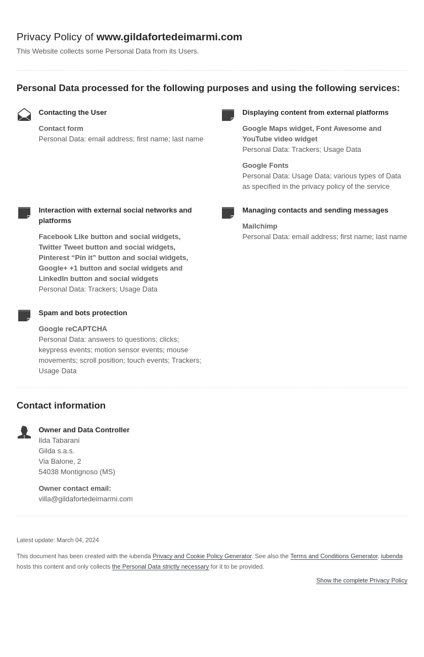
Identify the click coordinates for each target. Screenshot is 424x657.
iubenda (391, 556)
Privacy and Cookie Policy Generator (201, 556)
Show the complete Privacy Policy (361, 580)
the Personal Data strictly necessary (160, 566)
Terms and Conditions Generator (334, 556)
